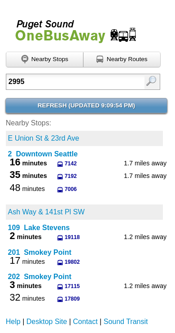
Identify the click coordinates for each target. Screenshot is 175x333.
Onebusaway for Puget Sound (72, 27)
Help (13, 321)
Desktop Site (46, 321)
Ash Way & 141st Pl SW (46, 212)
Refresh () (86, 105)
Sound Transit (126, 321)
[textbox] (73, 82)
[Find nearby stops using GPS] (44, 59)
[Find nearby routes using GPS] (122, 59)
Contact (85, 321)
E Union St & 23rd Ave (43, 138)
